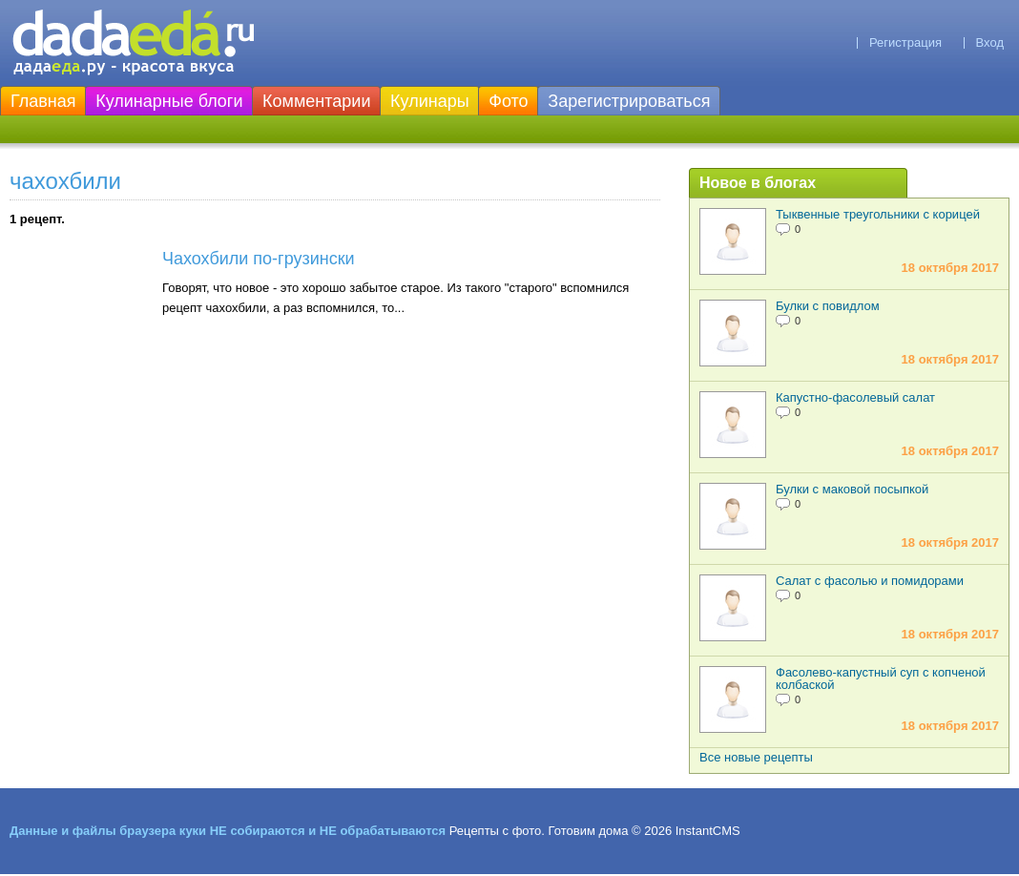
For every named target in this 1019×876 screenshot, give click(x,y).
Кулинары (429, 101)
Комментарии (316, 101)
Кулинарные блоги (168, 101)
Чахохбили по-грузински (258, 258)
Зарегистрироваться (629, 101)
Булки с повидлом (828, 306)
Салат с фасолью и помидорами (870, 581)
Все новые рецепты (756, 757)
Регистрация (905, 42)
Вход (990, 42)
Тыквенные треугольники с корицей (878, 214)
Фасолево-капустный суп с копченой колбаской (881, 678)
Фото (508, 101)
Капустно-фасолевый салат (855, 397)
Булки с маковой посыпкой (852, 489)
